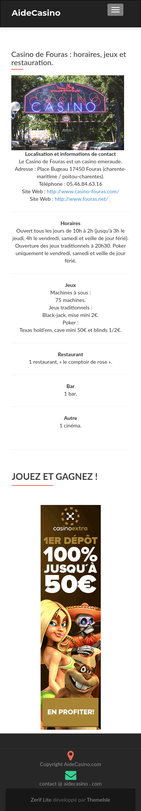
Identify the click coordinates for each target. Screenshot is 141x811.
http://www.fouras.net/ (81, 199)
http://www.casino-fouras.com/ (83, 191)
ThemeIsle (99, 799)
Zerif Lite (42, 799)
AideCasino (36, 13)
